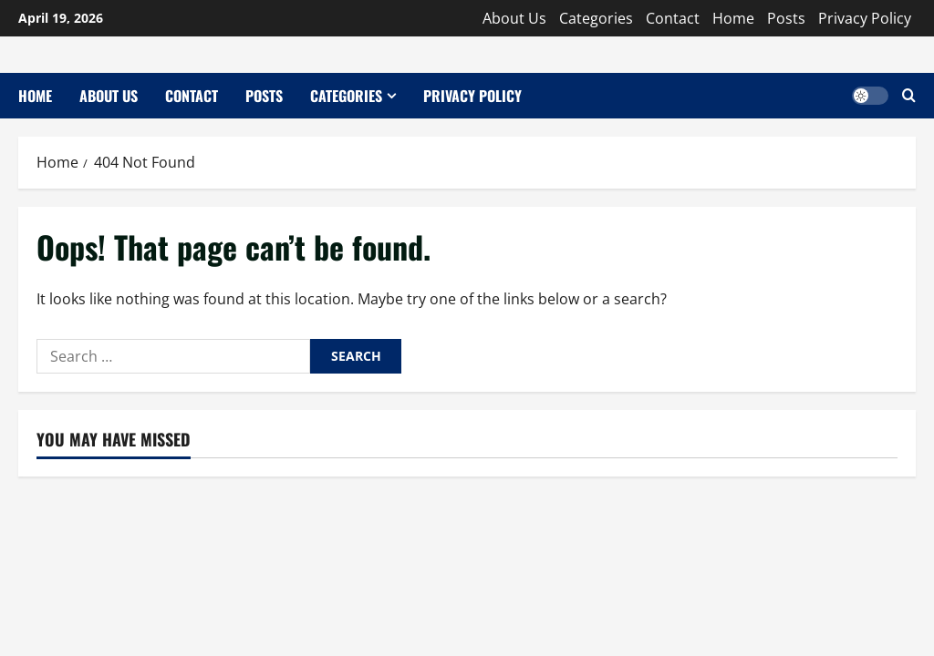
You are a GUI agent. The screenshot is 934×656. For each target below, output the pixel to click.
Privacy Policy (864, 18)
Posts (786, 18)
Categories (596, 18)
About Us (514, 18)
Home (733, 18)
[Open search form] (909, 95)
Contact (673, 18)
